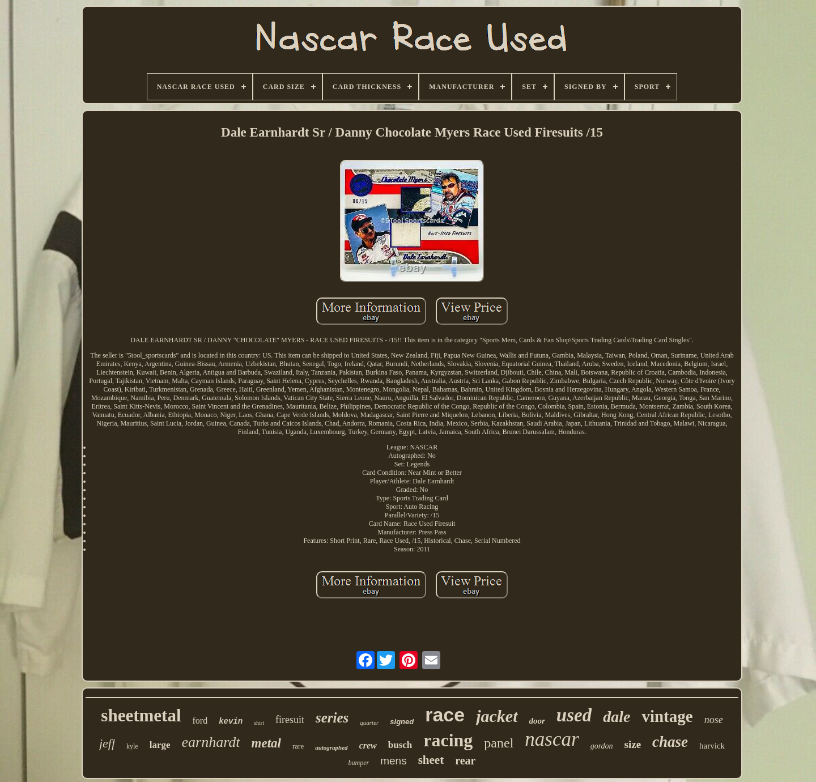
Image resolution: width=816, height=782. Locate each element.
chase (670, 741)
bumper (358, 763)
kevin (231, 721)
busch (400, 745)
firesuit (289, 719)
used (574, 715)
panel (498, 743)
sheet (431, 760)
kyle (132, 746)
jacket (496, 716)
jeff (107, 743)
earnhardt (211, 742)
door (537, 720)
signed (402, 721)
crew (368, 745)
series (332, 717)
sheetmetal (141, 715)
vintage (666, 716)
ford (200, 720)
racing (448, 740)
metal (266, 743)
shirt (259, 723)
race (445, 714)
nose (713, 719)
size (632, 744)
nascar (552, 739)
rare (298, 746)
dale (616, 716)
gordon (601, 746)
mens (393, 761)
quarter (369, 722)
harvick (712, 745)
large (160, 745)
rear (465, 760)
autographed (331, 747)
